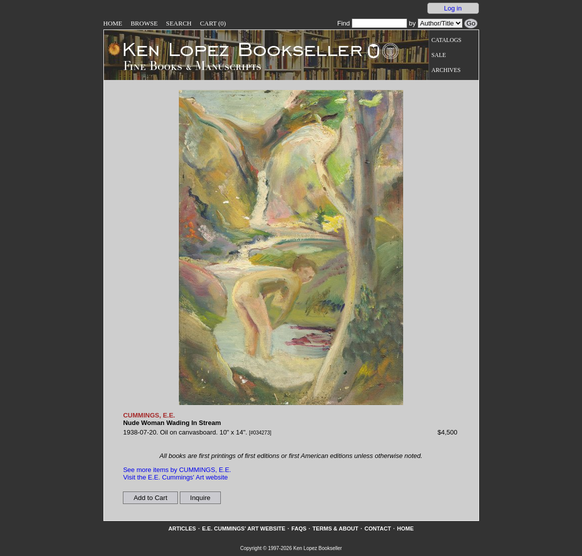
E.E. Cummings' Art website (243, 529)
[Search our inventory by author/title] (440, 23)
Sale (439, 55)
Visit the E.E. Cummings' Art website (175, 477)
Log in (453, 8)
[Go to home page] (235, 49)
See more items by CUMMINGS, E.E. (177, 470)
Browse (143, 23)
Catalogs (447, 40)
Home (112, 23)
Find (372, 23)
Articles (182, 529)
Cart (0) (213, 23)
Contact (377, 529)
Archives (446, 70)
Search (178, 23)
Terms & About (336, 529)
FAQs (298, 529)
